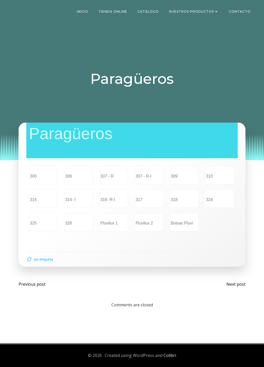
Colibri (169, 355)
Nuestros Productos (194, 11)
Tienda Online (112, 11)
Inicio (82, 11)
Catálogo (148, 11)
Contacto (240, 11)
